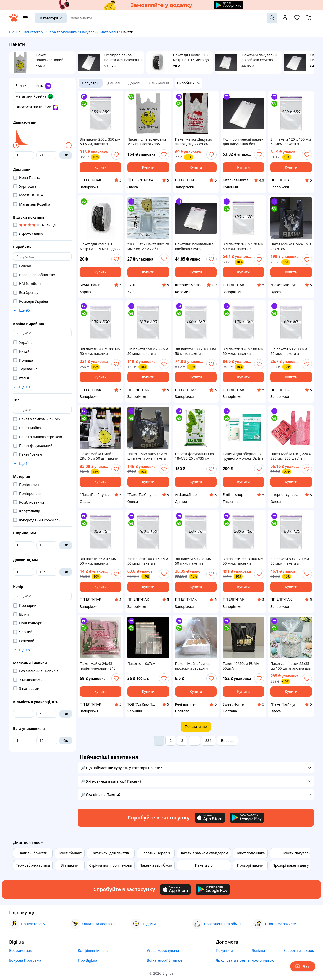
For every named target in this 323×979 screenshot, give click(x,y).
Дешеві (114, 83)
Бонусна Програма (25, 960)
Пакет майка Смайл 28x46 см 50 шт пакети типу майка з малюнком (100, 456)
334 (208, 740)
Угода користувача (163, 950)
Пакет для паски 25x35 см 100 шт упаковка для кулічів (290, 665)
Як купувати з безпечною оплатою (245, 960)
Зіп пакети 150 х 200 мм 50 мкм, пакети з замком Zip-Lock (147, 351)
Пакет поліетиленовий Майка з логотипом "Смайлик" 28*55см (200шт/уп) (52, 57)
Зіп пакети (69, 865)
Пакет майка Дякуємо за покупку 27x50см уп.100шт (193, 141)
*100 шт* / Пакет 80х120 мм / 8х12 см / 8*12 (148, 246)
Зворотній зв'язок (298, 950)
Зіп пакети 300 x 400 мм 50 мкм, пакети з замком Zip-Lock (243, 561)
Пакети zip (203, 865)
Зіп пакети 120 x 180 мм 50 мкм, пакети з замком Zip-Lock (243, 351)
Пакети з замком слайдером (203, 853)
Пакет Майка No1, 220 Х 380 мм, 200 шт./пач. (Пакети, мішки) (290, 456)
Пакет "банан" (70, 853)
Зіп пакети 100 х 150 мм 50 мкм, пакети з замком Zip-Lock (147, 561)
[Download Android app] (247, 818)
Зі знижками (158, 83)
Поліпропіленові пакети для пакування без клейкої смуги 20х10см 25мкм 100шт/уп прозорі (123, 57)
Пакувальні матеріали (99, 32)
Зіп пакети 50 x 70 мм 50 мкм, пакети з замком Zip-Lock (193, 561)
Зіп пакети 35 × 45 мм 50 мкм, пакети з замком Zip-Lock (98, 561)
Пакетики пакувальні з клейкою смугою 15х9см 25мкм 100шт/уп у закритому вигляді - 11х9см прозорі (260, 57)
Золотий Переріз (155, 853)
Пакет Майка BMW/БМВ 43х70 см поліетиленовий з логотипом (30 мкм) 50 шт (290, 246)
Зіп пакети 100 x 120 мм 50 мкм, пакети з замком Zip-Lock (243, 246)
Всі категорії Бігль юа (165, 960)
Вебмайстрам (21, 950)
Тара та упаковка (62, 32)
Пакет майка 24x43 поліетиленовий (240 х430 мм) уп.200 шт (97, 665)
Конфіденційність (93, 950)
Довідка (258, 950)
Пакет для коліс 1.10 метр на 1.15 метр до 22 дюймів (191, 57)
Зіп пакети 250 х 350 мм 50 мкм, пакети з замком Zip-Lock (100, 141)
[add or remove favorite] (116, 155)
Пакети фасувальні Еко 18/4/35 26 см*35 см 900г (194, 456)
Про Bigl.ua (87, 960)
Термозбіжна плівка (33, 865)
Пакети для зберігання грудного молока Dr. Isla (243, 456)
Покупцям (224, 950)
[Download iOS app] (210, 818)
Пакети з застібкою (156, 865)
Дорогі (134, 83)
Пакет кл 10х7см (141, 663)
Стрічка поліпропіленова (110, 865)
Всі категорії (34, 32)
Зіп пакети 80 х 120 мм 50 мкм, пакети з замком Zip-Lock (289, 561)
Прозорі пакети (250, 865)
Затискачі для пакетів (110, 853)
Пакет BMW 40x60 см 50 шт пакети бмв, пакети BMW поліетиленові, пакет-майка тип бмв (147, 456)
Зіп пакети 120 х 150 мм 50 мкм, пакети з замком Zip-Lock (290, 141)
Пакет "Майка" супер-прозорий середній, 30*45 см (193, 665)
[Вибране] (297, 19)
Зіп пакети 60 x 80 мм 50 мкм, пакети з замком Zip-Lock (288, 351)
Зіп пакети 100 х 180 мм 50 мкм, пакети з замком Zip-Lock (195, 351)
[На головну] (13, 20)
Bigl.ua (14, 32)
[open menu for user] (285, 18)
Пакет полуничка (250, 853)
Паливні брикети (32, 853)
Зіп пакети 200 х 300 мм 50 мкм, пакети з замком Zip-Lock (100, 351)
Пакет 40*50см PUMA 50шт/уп (241, 665)
